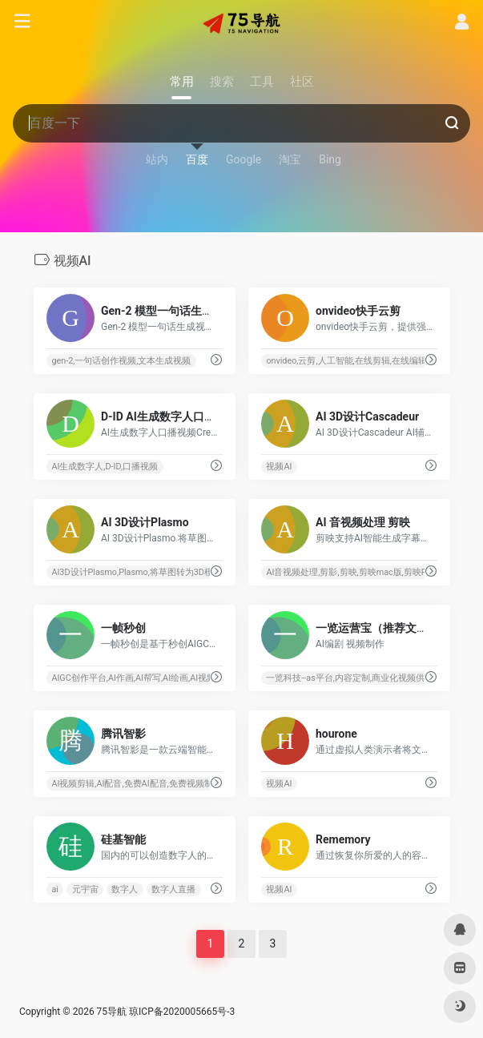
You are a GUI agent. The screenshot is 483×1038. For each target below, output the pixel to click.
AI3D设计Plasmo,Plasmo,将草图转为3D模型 (136, 572)
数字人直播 (173, 889)
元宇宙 (84, 889)
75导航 (112, 1011)
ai (54, 889)
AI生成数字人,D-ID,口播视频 (104, 466)
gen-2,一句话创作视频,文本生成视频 (121, 361)
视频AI (279, 466)
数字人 (124, 889)
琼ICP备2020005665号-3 (182, 1011)
